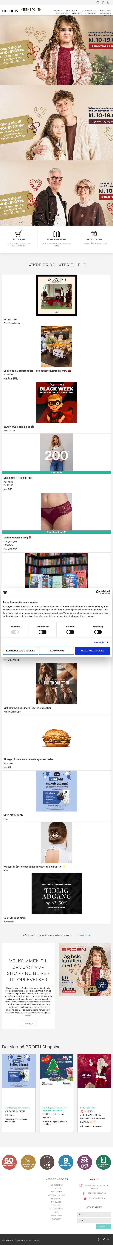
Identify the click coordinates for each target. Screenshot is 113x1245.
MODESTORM (105, 11)
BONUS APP (77, 13)
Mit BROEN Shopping (56, 1195)
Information (56, 1202)
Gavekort (106, 16)
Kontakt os (91, 13)
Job (56, 1212)
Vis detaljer (99, 642)
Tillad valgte (56, 651)
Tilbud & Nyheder (88, 11)
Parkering (56, 1205)
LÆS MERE (28, 1023)
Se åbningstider (28, 12)
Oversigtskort (56, 1209)
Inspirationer (62, 13)
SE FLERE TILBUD (84, 935)
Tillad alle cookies (92, 651)
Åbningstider (56, 1185)
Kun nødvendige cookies (20, 651)
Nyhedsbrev (105, 13)
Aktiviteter (71, 11)
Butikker (58, 11)
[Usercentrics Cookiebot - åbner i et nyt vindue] (98, 592)
